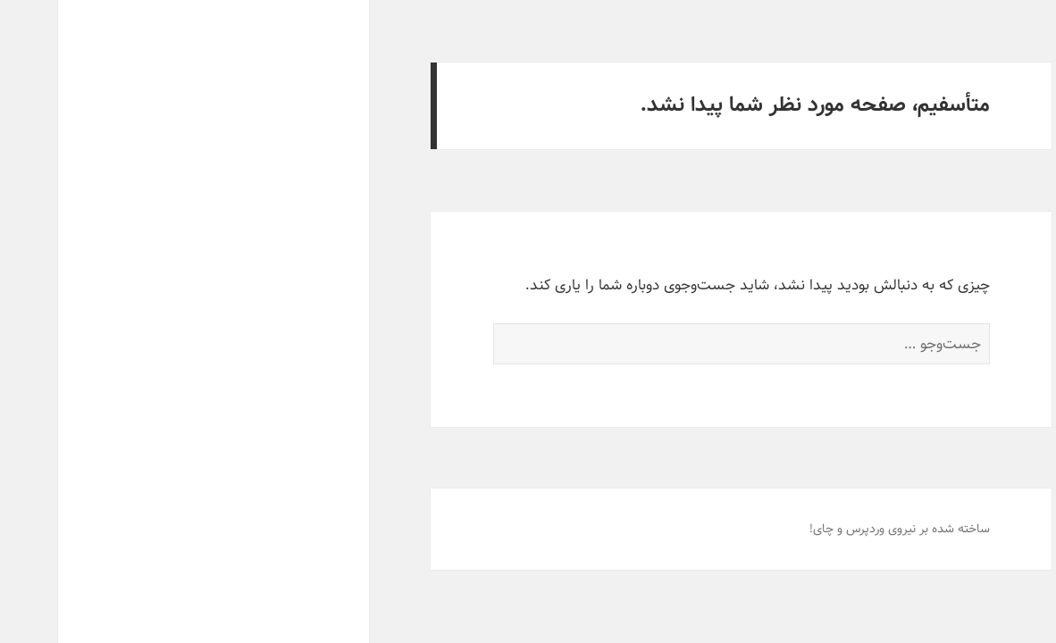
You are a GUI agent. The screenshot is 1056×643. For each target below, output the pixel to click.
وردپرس (807, 529)
